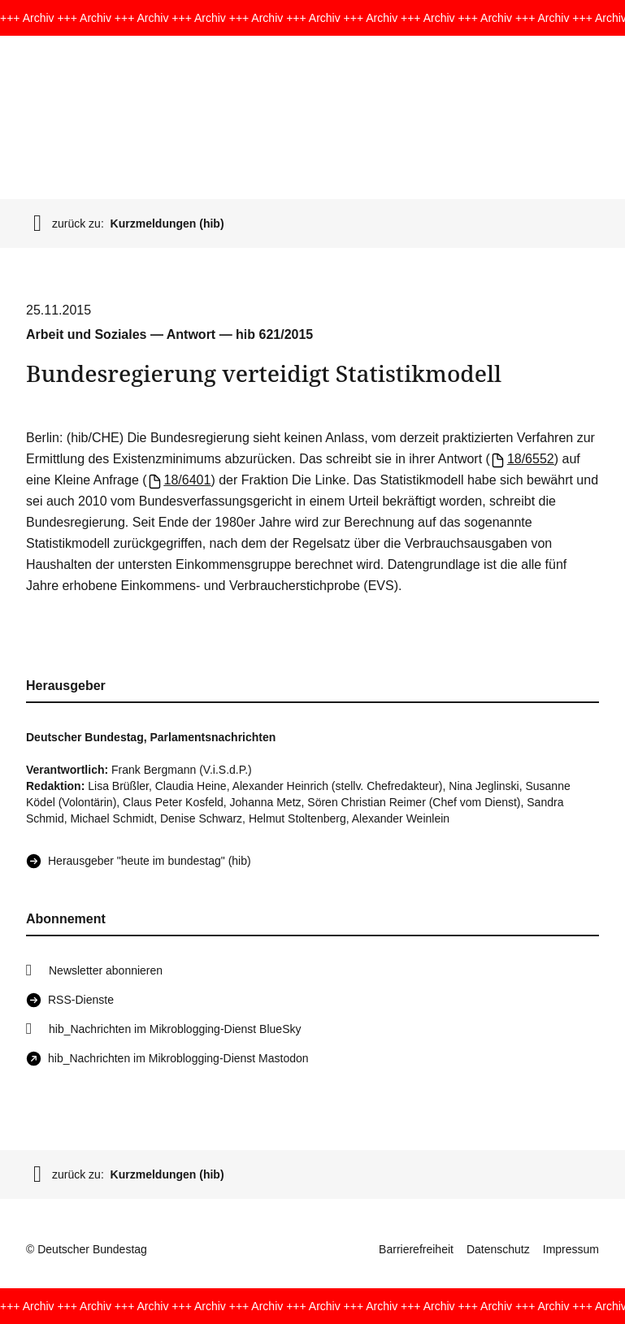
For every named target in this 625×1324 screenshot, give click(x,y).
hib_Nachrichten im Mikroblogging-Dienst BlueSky (175, 1028)
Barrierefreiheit (416, 1249)
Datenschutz (498, 1249)
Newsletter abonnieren (106, 970)
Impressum (571, 1249)
